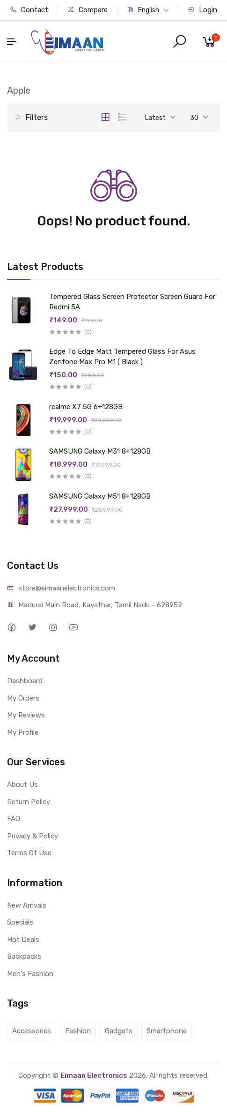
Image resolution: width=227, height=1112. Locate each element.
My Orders (23, 698)
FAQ (13, 818)
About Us (22, 784)
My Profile (22, 732)
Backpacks (24, 956)
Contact (29, 10)
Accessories (31, 1031)
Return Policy (28, 802)
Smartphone (166, 1031)
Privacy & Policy (32, 836)
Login (202, 10)
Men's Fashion (30, 974)
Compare (87, 10)
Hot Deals (23, 939)
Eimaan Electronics (93, 1075)
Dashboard (25, 681)
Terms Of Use (29, 853)
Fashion (78, 1031)
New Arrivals (26, 905)
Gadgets (118, 1031)
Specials (20, 922)
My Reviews (26, 715)
